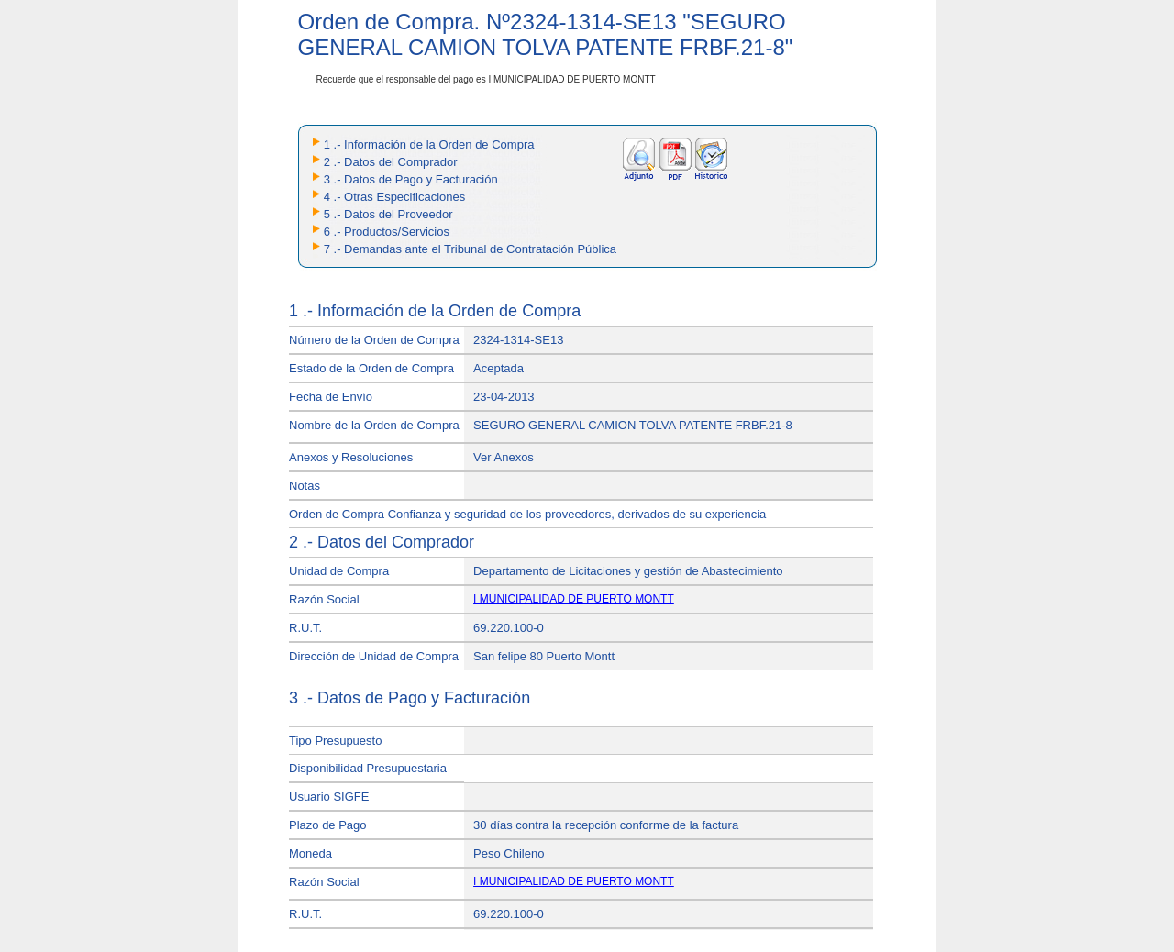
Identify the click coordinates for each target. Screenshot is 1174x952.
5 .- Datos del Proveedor (388, 214)
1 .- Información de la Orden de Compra (429, 144)
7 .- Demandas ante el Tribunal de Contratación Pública (470, 249)
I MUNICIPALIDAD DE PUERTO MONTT (573, 598)
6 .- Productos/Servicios (386, 231)
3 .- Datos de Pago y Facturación (411, 179)
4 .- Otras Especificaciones (395, 197)
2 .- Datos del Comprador (391, 162)
